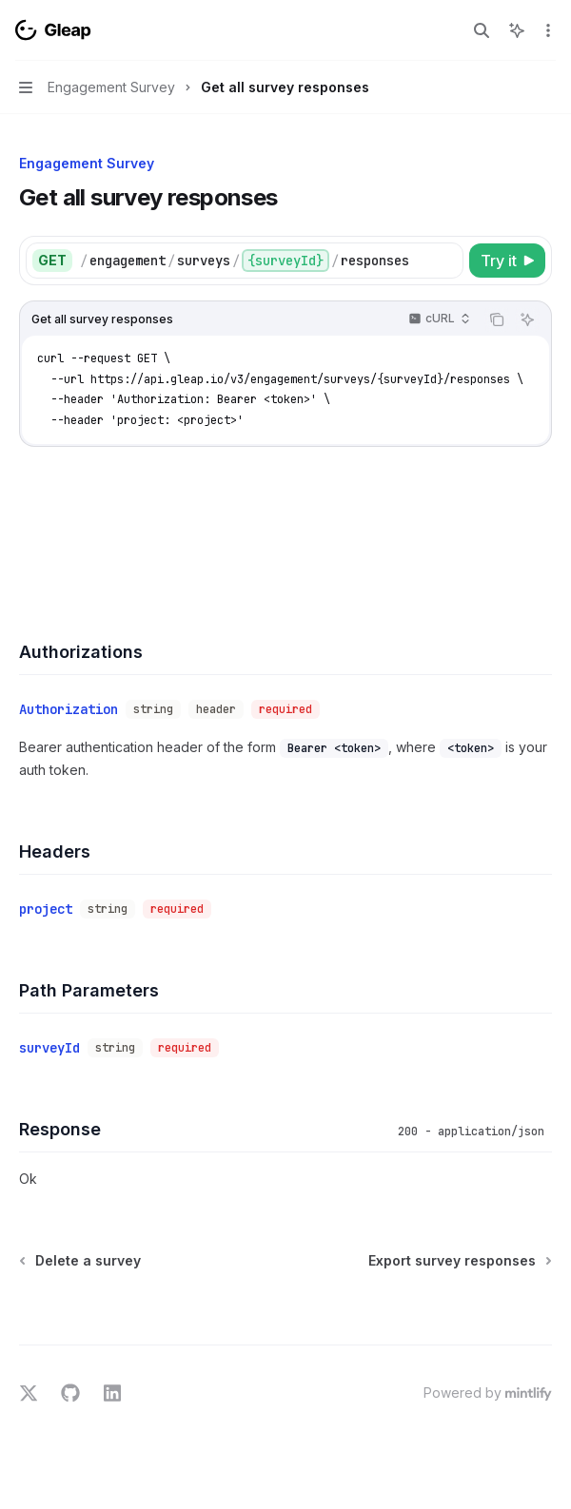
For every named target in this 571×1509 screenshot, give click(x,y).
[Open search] (481, 30)
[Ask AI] (527, 319)
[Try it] (507, 260)
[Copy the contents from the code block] (496, 319)
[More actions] (546, 30)
